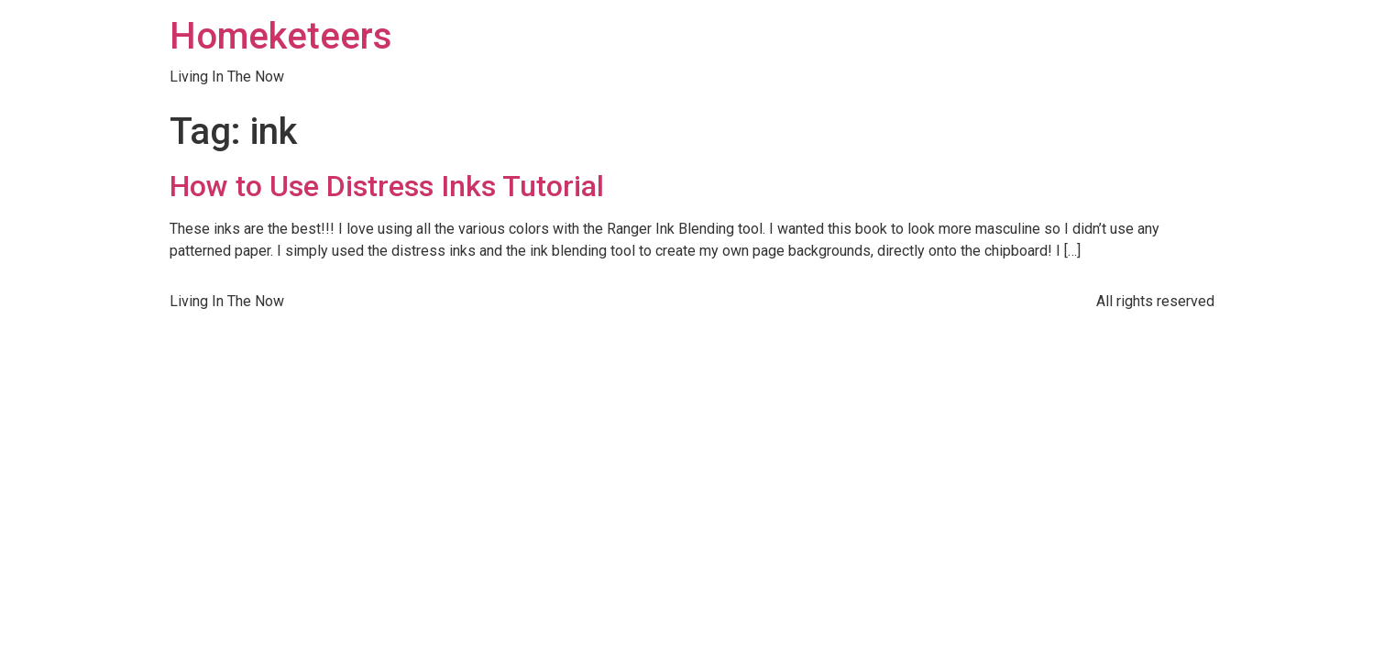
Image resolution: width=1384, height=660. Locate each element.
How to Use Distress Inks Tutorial (387, 186)
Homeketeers (281, 36)
